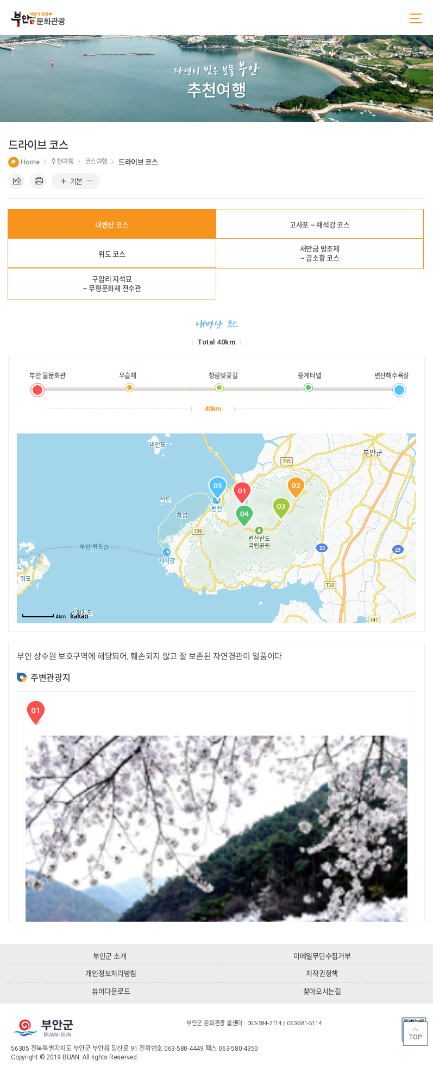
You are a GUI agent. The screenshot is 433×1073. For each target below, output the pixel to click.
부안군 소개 (109, 956)
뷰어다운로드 (111, 991)
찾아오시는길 (322, 991)
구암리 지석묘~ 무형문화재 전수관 (112, 283)
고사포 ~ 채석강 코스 (320, 225)
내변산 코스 (111, 225)
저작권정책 (322, 973)
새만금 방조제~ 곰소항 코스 (320, 253)
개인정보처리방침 (110, 973)
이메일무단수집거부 (322, 956)
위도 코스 (111, 254)
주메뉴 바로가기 (0, 0)
